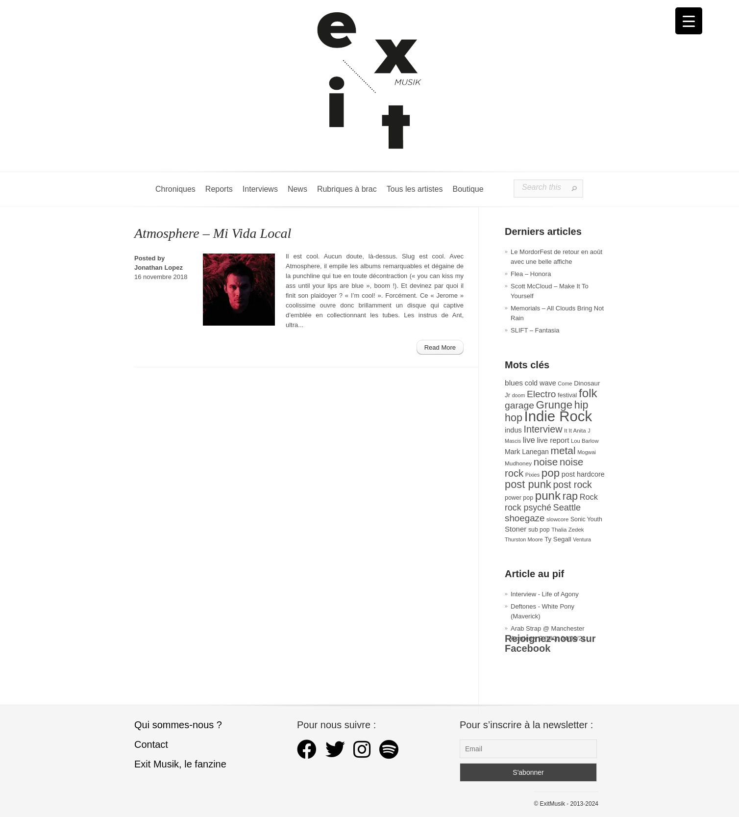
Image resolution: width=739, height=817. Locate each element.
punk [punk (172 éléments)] (548, 495)
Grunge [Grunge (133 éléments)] (554, 405)
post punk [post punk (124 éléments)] (528, 484)
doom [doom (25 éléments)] (518, 395)
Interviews (260, 189)
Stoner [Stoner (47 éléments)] (515, 529)
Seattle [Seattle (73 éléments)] (567, 507)
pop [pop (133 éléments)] (551, 473)
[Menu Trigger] (688, 20)
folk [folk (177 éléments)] (588, 393)
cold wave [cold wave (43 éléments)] (540, 383)
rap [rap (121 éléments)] (570, 496)
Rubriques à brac (347, 189)
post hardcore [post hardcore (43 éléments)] (583, 474)
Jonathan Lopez (158, 267)
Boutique (467, 189)
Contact (151, 744)
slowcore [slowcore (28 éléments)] (557, 519)
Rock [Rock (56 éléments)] (589, 496)
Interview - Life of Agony (545, 594)
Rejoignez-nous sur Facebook (550, 643)
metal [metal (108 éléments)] (563, 450)
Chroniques (175, 189)
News (297, 189)
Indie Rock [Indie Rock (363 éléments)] (558, 416)
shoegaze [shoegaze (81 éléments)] (524, 518)
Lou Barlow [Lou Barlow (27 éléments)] (585, 441)
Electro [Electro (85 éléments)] (541, 394)
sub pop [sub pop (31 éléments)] (539, 529)
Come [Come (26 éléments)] (565, 383)
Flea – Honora (531, 274)
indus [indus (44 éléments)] (513, 430)
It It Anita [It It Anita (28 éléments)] (575, 431)
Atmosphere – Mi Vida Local (212, 233)
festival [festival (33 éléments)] (567, 395)
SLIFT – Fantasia (535, 330)
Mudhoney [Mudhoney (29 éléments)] (518, 463)
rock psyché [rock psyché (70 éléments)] (528, 507)
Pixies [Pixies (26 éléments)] (532, 475)
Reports (219, 189)
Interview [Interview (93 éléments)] (542, 429)
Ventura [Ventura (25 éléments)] (582, 539)
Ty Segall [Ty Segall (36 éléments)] (557, 539)
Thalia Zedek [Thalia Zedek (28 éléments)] (567, 530)
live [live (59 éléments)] (529, 440)
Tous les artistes (415, 189)
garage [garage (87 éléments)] (519, 405)
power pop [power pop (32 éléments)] (519, 497)
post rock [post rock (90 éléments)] (572, 484)
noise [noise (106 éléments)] (546, 461)
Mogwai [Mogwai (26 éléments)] (586, 452)
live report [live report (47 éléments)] (553, 440)
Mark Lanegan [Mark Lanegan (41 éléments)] (527, 452)
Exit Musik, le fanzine (180, 764)
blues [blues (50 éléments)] (514, 383)
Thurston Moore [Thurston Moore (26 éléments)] (524, 539)
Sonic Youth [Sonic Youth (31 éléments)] (586, 519)
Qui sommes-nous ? (178, 724)
